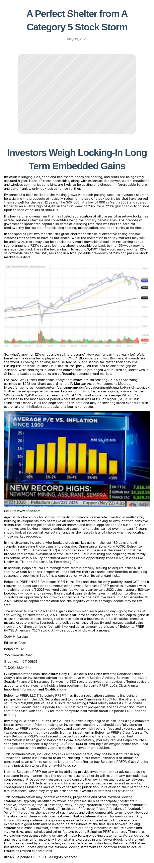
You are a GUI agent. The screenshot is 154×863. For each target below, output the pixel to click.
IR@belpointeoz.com (24, 674)
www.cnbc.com (29, 511)
